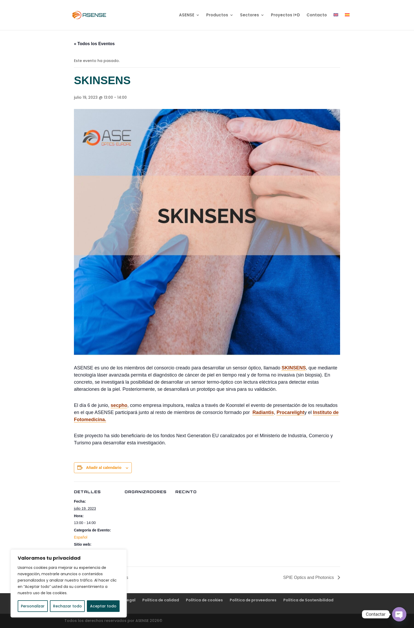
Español (80, 537)
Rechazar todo (67, 606)
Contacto (317, 15)
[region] (69, 583)
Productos (217, 15)
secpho (119, 405)
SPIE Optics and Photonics (309, 577)
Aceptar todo (103, 606)
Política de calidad (160, 600)
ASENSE (186, 15)
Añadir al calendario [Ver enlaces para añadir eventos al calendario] (103, 467)
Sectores (249, 15)
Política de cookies (204, 600)
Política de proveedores (253, 600)
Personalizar (33, 606)
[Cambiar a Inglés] (335, 21)
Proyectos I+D (285, 15)
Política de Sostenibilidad (308, 600)
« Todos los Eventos (94, 43)
